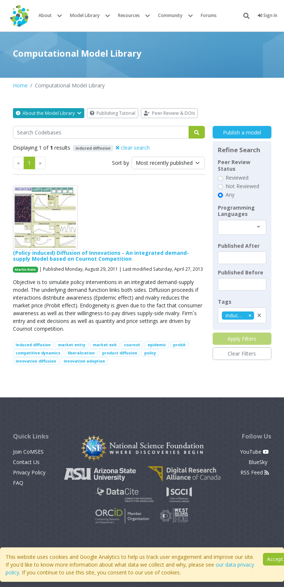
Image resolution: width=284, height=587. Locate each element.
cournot (132, 344)
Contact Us (26, 462)
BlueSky (258, 462)
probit (179, 344)
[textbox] (242, 257)
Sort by (120, 162)
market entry (71, 344)
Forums (209, 15)
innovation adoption (84, 361)
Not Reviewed (242, 186)
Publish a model (242, 132)
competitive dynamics (38, 353)
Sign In (267, 15)
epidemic (157, 344)
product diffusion (119, 353)
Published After (239, 246)
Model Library (85, 15)
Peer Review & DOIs (169, 113)
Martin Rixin (25, 269)
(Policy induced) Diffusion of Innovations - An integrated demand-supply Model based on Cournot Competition (101, 256)
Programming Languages (236, 210)
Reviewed (237, 177)
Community (170, 15)
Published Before (240, 272)
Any (230, 194)
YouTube (254, 451)
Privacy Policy (29, 472)
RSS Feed (254, 472)
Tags (224, 301)
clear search (133, 147)
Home (20, 85)
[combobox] (242, 227)
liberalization (81, 353)
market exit (105, 344)
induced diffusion (33, 344)
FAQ (18, 482)
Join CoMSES (28, 451)
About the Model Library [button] (48, 113)
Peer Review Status (234, 165)
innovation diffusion (36, 361)
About (45, 15)
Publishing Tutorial (113, 113)
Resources (129, 15)
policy (150, 353)
